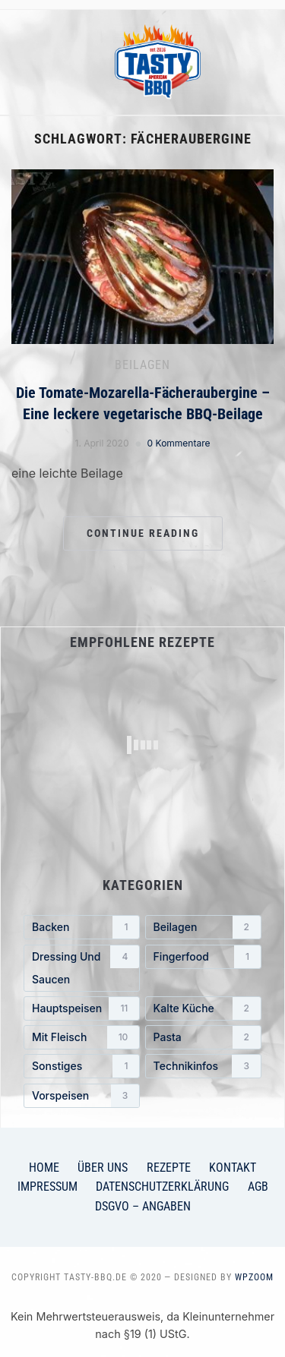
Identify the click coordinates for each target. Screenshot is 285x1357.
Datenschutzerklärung (162, 1186)
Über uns (103, 1167)
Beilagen (142, 365)
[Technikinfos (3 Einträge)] (203, 1066)
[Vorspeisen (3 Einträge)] (82, 1096)
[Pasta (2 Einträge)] (203, 1037)
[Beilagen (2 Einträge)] (203, 927)
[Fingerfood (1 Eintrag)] (203, 957)
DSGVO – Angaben (143, 1206)
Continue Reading (143, 533)
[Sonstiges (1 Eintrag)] (82, 1066)
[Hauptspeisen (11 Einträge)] (82, 1008)
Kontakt (232, 1167)
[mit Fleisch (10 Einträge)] (82, 1037)
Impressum (47, 1186)
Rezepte (169, 1167)
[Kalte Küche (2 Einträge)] (203, 1008)
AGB (258, 1186)
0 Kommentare (179, 443)
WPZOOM (254, 1277)
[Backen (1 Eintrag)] (82, 927)
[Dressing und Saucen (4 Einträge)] (82, 968)
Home (44, 1167)
